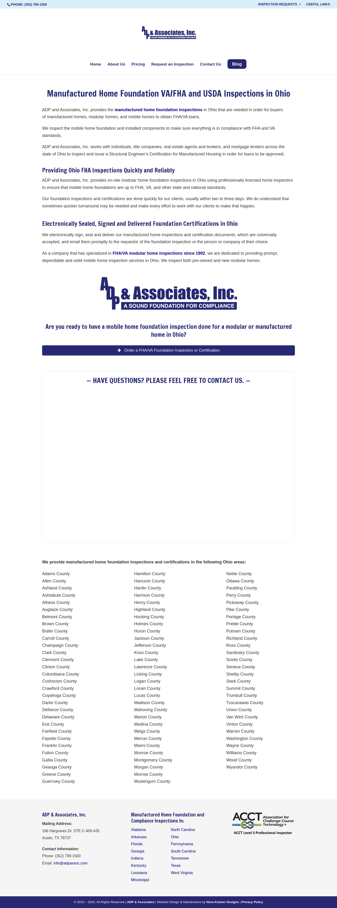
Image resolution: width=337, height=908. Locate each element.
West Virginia (182, 873)
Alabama (138, 830)
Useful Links (318, 4)
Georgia (137, 851)
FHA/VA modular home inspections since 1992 (159, 253)
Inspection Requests (277, 4)
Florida (137, 844)
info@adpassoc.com (71, 863)
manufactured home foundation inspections (159, 109)
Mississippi (140, 880)
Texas (176, 866)
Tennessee (180, 858)
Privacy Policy (252, 902)
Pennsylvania (182, 844)
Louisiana (139, 873)
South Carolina (183, 851)
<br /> (168, 458)
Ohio (74, 170)
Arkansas (139, 837)
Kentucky (139, 866)
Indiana (137, 858)
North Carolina (183, 830)
